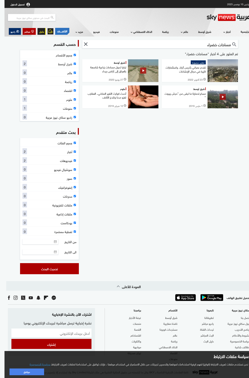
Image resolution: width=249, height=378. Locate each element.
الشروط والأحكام (237, 335)
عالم (180, 31)
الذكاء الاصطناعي (136, 31)
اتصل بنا (241, 317)
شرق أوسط (200, 31)
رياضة (161, 31)
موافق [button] (22, 372)
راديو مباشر (203, 323)
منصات (132, 323)
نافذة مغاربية (166, 323)
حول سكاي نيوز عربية (234, 323)
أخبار (222, 31)
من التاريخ (66, 241)
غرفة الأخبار (130, 317)
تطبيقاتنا (204, 317)
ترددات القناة (202, 329)
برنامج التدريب (238, 329)
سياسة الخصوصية (236, 341)
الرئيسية (241, 31)
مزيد (74, 31)
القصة (133, 329)
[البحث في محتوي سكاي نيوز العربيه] (27, 17)
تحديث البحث (45, 268)
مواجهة (133, 347)
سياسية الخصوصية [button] (35, 364)
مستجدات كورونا (164, 329)
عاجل (37, 31)
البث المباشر (202, 335)
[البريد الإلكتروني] (47, 333)
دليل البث (204, 341)
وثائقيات (132, 341)
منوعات (109, 31)
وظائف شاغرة (238, 347)
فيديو (92, 31)
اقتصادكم (131, 335)
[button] (24, 31)
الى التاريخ (66, 251)
